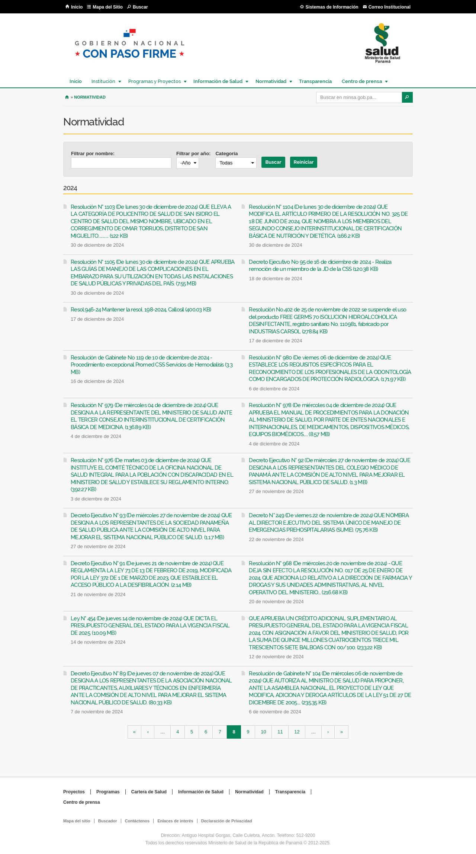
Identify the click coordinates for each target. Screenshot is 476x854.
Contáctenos (137, 821)
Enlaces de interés (175, 821)
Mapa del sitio (76, 821)
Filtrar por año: (193, 153)
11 (280, 732)
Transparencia (315, 81)
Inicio (77, 7)
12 (296, 732)
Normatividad (270, 81)
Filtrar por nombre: (93, 153)
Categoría (226, 153)
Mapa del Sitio (108, 7)
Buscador (107, 821)
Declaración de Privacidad (226, 821)
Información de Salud (217, 81)
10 (263, 732)
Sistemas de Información (332, 7)
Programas (108, 791)
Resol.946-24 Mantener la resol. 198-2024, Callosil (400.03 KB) (141, 309)
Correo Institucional (390, 7)
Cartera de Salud (149, 791)
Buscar (140, 7)
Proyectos (74, 791)
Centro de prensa (361, 81)
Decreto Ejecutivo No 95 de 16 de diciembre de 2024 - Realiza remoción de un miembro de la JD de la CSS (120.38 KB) (320, 266)
